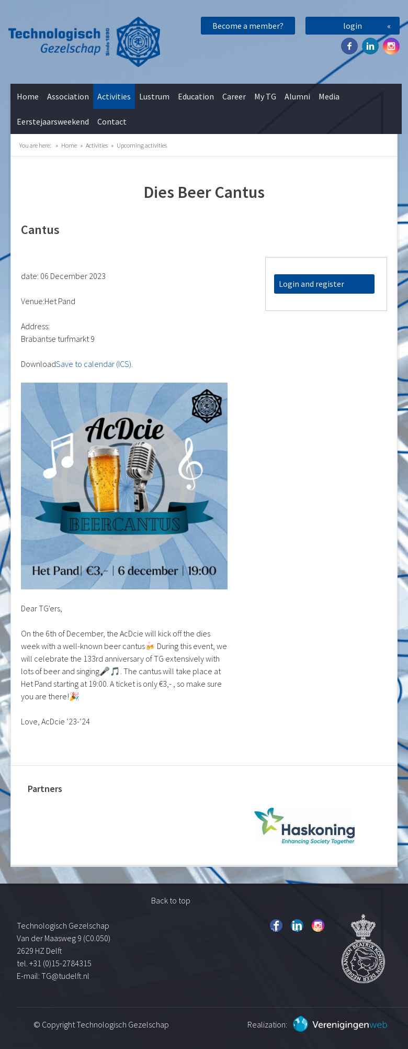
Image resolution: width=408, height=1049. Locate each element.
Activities (114, 96)
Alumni (297, 96)
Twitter (370, 46)
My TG (265, 96)
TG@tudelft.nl (66, 975)
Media (329, 96)
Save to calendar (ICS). (94, 364)
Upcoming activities (142, 145)
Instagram (391, 46)
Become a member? (248, 25)
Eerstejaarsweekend (53, 121)
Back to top (170, 900)
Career (234, 96)
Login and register (311, 283)
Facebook (349, 46)
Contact (112, 121)
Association (68, 96)
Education (196, 96)
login (352, 25)
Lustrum (154, 96)
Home (28, 96)
